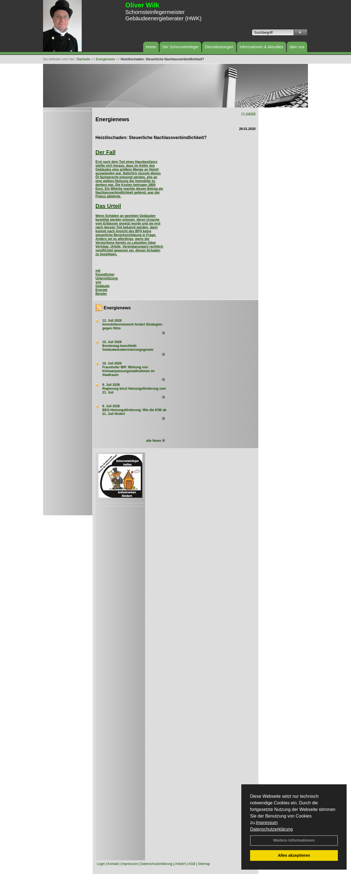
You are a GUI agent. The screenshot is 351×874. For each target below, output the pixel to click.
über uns (297, 47)
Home (151, 47)
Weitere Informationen (294, 840)
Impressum (267, 822)
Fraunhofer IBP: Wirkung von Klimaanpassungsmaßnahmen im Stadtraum (128, 371)
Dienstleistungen (219, 47)
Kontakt (113, 864)
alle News (155, 441)
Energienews (117, 308)
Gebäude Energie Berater (102, 290)
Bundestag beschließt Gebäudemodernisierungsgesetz (127, 348)
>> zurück (248, 113)
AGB (191, 864)
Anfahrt (180, 864)
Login (101, 864)
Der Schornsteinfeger (180, 47)
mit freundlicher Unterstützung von (106, 276)
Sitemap (204, 864)
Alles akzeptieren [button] (294, 855)
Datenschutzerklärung (271, 829)
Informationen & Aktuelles (261, 47)
